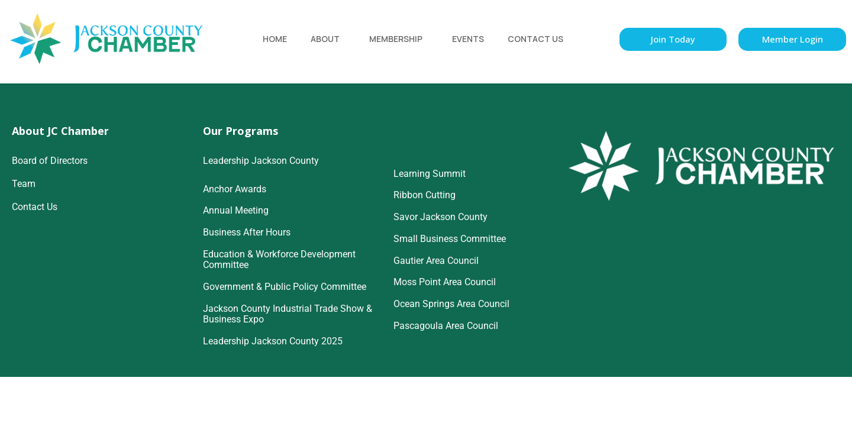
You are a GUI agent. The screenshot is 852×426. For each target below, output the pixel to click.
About (325, 38)
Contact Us (535, 38)
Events (468, 38)
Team (24, 183)
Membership (395, 38)
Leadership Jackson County (261, 160)
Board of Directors (50, 160)
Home (275, 38)
